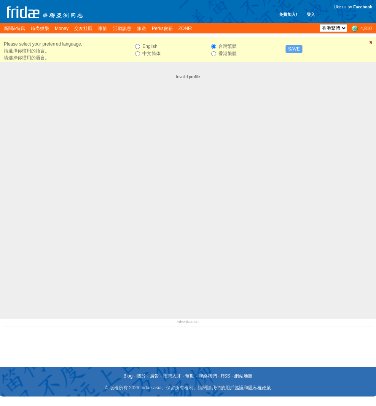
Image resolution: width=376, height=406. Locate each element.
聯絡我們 (208, 376)
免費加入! (288, 14)
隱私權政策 (259, 387)
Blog (127, 376)
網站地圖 (243, 376)
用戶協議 (234, 387)
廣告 (154, 376)
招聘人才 (172, 376)
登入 (311, 14)
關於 (141, 376)
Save (294, 49)
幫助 (189, 376)
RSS (225, 376)
